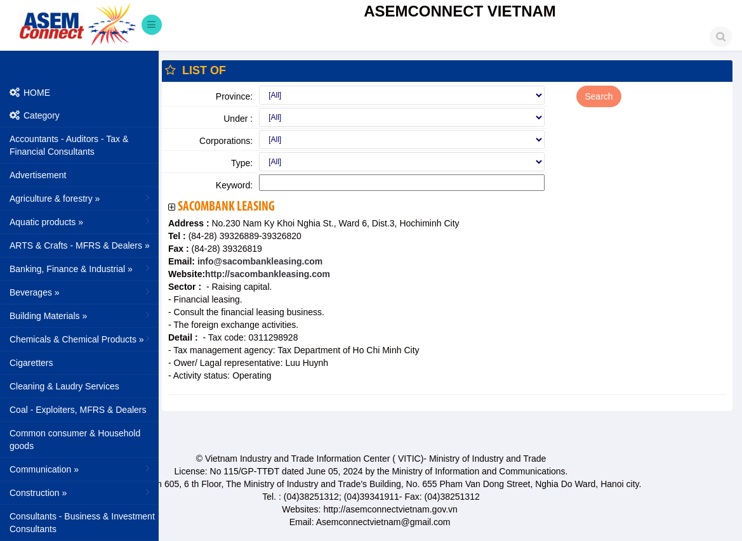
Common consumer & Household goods (75, 439)
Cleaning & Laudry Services (64, 386)
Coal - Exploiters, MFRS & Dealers (78, 410)
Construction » (81, 492)
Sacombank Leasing (226, 207)
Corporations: (226, 141)
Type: (242, 163)
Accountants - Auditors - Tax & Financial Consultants (69, 145)
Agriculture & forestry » (81, 198)
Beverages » (81, 291)
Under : (238, 119)
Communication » (81, 468)
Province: (234, 96)
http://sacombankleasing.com (267, 274)
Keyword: (234, 185)
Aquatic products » (81, 221)
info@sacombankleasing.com (258, 261)
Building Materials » (81, 315)
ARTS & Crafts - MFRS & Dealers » (81, 245)
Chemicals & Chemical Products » (81, 338)
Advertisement (38, 175)
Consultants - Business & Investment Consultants (82, 522)
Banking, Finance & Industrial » (81, 268)
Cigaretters (31, 363)
